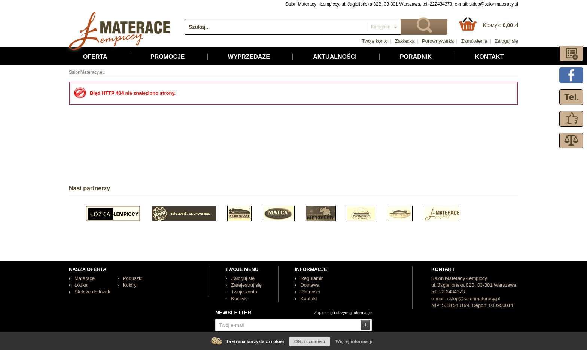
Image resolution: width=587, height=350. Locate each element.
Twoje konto (374, 41)
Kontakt (489, 57)
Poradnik (416, 57)
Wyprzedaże (249, 57)
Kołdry (130, 285)
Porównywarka (438, 41)
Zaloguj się (506, 41)
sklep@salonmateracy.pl (493, 4)
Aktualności (334, 57)
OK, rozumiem (309, 341)
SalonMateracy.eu (87, 72)
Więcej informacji (353, 341)
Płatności (310, 292)
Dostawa (310, 285)
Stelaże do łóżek (92, 292)
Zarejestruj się (246, 285)
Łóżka (81, 285)
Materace (84, 278)
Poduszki (133, 278)
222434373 (441, 4)
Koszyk (239, 298)
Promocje (167, 57)
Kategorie (380, 27)
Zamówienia (474, 41)
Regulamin (312, 278)
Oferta (95, 57)
